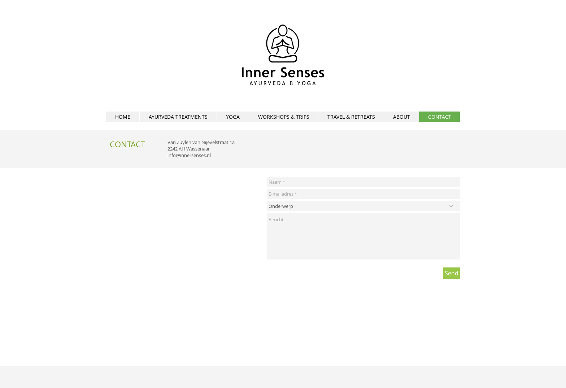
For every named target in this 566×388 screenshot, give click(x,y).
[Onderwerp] (363, 206)
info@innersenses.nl (189, 155)
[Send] (451, 273)
